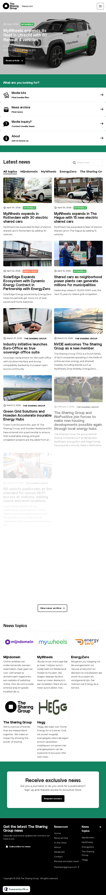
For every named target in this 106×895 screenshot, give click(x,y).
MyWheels (27, 24)
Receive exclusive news (66, 861)
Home (57, 833)
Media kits (59, 852)
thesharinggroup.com (65, 867)
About (57, 847)
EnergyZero (80, 657)
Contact (58, 856)
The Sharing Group (17, 722)
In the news (60, 842)
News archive (61, 838)
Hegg (41, 722)
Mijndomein (11, 657)
